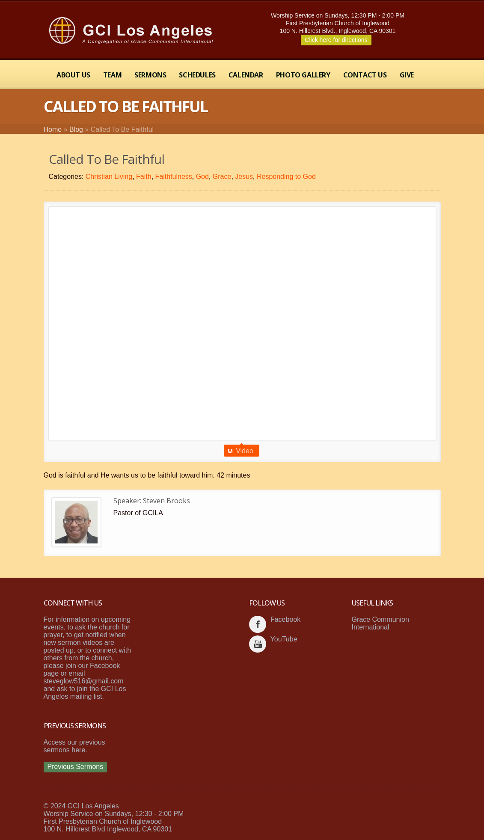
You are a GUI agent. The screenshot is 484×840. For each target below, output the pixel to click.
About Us (73, 75)
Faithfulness (173, 176)
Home (53, 129)
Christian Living (109, 176)
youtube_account (257, 644)
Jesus (244, 176)
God (202, 176)
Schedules (197, 75)
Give (407, 75)
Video (244, 450)
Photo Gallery (303, 75)
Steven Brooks (166, 500)
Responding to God (286, 176)
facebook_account (257, 624)
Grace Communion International (380, 623)
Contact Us (365, 75)
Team (112, 75)
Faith (143, 176)
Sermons (150, 75)
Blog (76, 129)
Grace (222, 176)
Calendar (246, 75)
